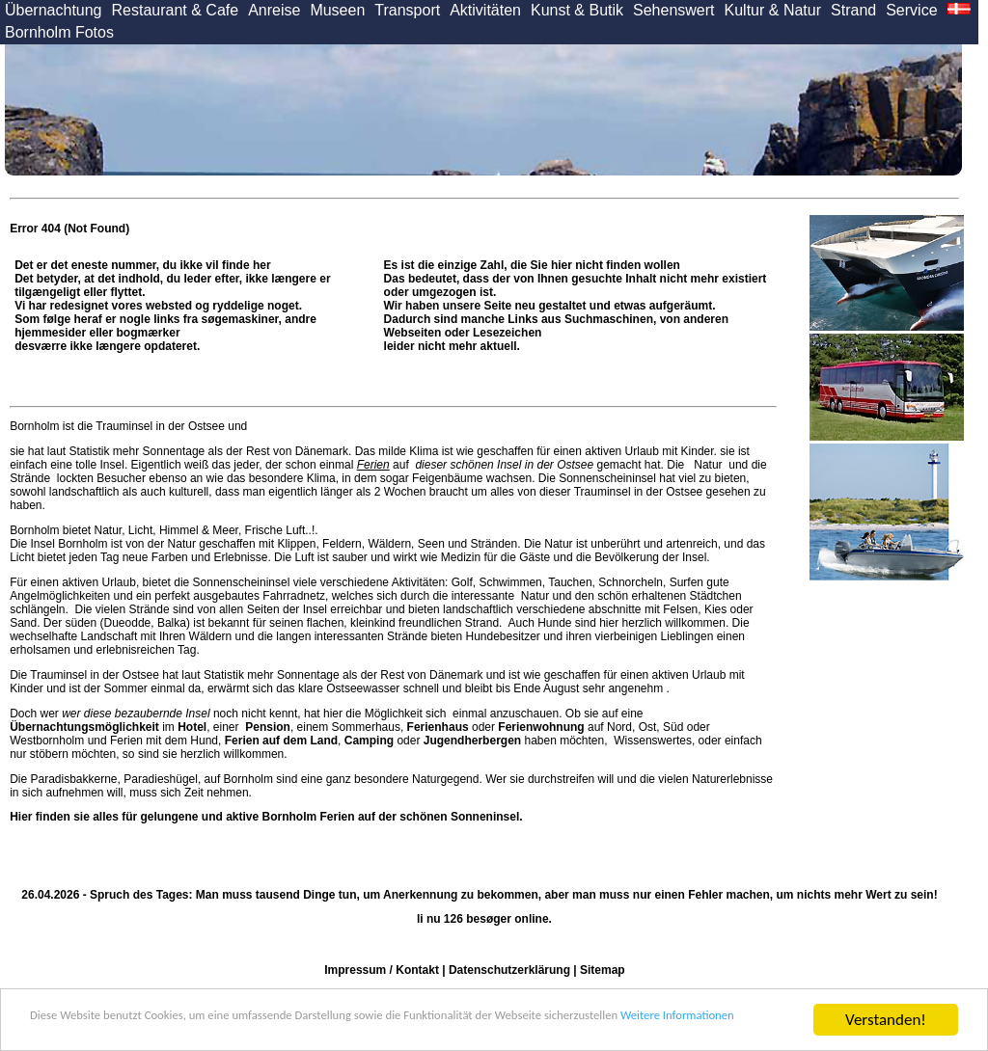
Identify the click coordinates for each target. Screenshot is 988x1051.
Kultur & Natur (773, 10)
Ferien (373, 465)
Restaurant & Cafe (175, 10)
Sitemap (602, 970)
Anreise (274, 10)
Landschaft (109, 636)
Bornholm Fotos (59, 32)
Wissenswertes (653, 740)
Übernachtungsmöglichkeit (84, 727)
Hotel (192, 727)
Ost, (649, 727)
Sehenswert (674, 10)
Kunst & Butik (577, 10)
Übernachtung (53, 10)
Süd (673, 727)
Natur (708, 465)
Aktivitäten (485, 10)
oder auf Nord (519, 727)
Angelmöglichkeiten (60, 596)
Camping (369, 740)
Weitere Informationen (208, 1028)
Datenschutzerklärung (509, 970)
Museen (337, 10)
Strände (31, 478)
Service (911, 10)
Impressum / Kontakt (381, 970)
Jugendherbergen (472, 740)
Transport (407, 10)
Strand (853, 10)
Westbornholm (47, 740)
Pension (267, 727)
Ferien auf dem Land (281, 740)
